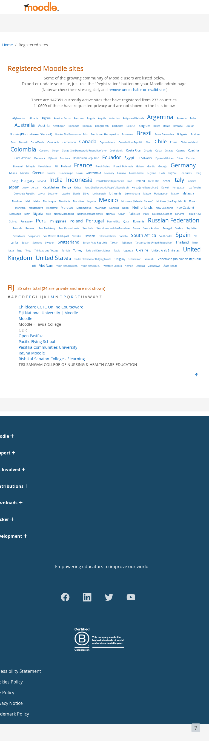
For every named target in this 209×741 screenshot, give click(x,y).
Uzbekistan (134, 259)
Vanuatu (149, 259)
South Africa (143, 235)
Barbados (117, 125)
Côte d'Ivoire (23, 158)
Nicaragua (15, 214)
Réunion (30, 228)
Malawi (175, 193)
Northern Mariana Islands (90, 213)
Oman (121, 214)
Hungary (27, 181)
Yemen (129, 265)
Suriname (37, 242)
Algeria (46, 118)
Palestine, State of (162, 214)
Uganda (128, 250)
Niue (48, 213)
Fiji (56, 166)
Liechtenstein (99, 193)
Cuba (158, 150)
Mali (27, 201)
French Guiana (103, 166)
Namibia (114, 207)
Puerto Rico (113, 221)
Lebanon (53, 193)
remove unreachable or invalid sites (137, 89)
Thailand (182, 242)
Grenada (51, 172)
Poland (76, 221)
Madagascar (161, 193)
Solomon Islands (107, 236)
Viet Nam (46, 265)
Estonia (190, 158)
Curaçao (169, 150)
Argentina (160, 117)
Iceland (42, 180)
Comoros (44, 150)
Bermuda (177, 125)
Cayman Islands (107, 142)
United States (53, 258)
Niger (27, 213)
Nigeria (38, 214)
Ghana (13, 173)
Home (7, 44)
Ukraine (142, 250)
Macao (147, 193)
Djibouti (52, 158)
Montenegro (36, 207)
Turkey (77, 250)
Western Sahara (113, 265)
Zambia (140, 266)
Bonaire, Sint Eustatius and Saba (71, 134)
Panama (179, 214)
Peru (41, 221)
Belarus (131, 126)
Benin (166, 126)
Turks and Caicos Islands (98, 250)
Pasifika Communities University (48, 347)
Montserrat (52, 207)
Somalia (123, 236)
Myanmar (100, 208)
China (173, 142)
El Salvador (145, 158)
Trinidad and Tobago (46, 250)
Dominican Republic (86, 158)
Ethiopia (30, 166)
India (56, 180)
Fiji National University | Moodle (48, 312)
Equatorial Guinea (164, 158)
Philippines (58, 221)
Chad (148, 142)
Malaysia (188, 193)
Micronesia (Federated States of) (137, 201)
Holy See (172, 172)
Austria (44, 125)
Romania (139, 221)
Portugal (95, 221)
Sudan (25, 242)
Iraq (129, 181)
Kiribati (77, 187)
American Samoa (62, 118)
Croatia (148, 150)
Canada (87, 141)
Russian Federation (173, 220)
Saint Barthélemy (47, 228)
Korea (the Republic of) (145, 187)
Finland (66, 166)
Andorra (79, 118)
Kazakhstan (51, 187)
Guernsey (109, 172)
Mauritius (78, 201)
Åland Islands (170, 265)
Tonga (28, 250)
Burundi (23, 142)
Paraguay (27, 221)
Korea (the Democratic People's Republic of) (106, 187)
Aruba (193, 118)
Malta (36, 201)
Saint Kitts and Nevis (69, 228)
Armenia (182, 118)
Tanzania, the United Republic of (153, 242)
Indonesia (79, 180)
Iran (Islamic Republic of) (110, 181)
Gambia (151, 166)
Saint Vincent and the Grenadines (113, 228)
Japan (14, 187)
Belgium (144, 126)
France (83, 165)
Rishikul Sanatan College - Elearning (52, 358)
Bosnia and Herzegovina (105, 134)
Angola (91, 118)
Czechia (193, 150)
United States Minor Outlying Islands (93, 259)
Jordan (35, 187)
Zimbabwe (154, 266)
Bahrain (87, 125)
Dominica (65, 158)
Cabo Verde (37, 142)
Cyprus (180, 150)
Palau (146, 213)
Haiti (162, 173)
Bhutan (190, 125)
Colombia (23, 149)
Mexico (108, 200)
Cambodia (53, 142)
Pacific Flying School (37, 341)
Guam (79, 172)
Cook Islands (116, 150)
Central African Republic (131, 142)
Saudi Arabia (151, 228)
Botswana (127, 134)
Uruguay (119, 259)
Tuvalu (117, 250)
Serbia (179, 228)
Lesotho (66, 193)
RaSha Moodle (32, 353)
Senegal (167, 228)
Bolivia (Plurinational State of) (31, 134)
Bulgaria (182, 134)
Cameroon (69, 142)
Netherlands (142, 207)
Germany (183, 165)
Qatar (126, 221)
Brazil (143, 133)
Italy (178, 180)
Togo (19, 250)
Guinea (121, 172)
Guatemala (93, 173)
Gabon (140, 166)
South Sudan (165, 236)
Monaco (193, 201)
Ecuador (111, 157)
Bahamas (73, 125)
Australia (25, 125)
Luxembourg (132, 193)
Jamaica (192, 181)
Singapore (34, 236)
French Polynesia (123, 166)
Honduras (185, 173)
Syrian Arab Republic (95, 242)
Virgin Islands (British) (67, 265)
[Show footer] (195, 727)
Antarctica (114, 118)
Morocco (67, 208)
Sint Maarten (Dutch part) (56, 236)
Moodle (25, 318)
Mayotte (91, 201)
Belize (156, 125)
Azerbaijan (59, 125)
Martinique (49, 201)
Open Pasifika (31, 335)
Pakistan (134, 214)
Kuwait (165, 187)
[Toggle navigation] (8, 7)
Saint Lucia (87, 228)
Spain (183, 235)
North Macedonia (64, 214)
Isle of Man (153, 180)
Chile (160, 141)
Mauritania (64, 201)
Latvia (41, 193)
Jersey (25, 187)
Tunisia (66, 250)
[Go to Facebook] (65, 597)
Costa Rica (133, 150)
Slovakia (76, 236)
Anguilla (102, 118)
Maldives (17, 201)
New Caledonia (164, 207)
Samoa (136, 228)
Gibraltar (24, 172)
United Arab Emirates (165, 250)
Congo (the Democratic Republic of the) (84, 150)
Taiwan (114, 242)
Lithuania (115, 193)
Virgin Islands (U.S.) (90, 265)
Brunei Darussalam (164, 134)
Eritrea (180, 158)
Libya (86, 193)
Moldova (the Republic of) (171, 201)
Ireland (140, 181)
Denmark (39, 158)
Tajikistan (127, 242)
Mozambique (83, 208)
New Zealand (185, 208)
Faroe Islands (44, 166)
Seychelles (192, 228)
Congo (55, 150)
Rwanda (17, 228)
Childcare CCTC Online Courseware (51, 307)
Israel (166, 181)
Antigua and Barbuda (133, 118)
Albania (34, 118)
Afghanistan (19, 118)
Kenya (66, 187)
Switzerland (68, 242)
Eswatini (17, 166)
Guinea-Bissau (136, 172)
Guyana (151, 172)
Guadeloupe (66, 172)
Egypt (129, 157)
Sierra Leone (19, 236)
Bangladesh (102, 126)
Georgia (162, 166)
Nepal (125, 208)
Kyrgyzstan (179, 187)
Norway (110, 214)
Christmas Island (189, 142)
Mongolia (20, 208)
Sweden (50, 242)
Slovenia (90, 236)
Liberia (76, 193)
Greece (38, 172)
